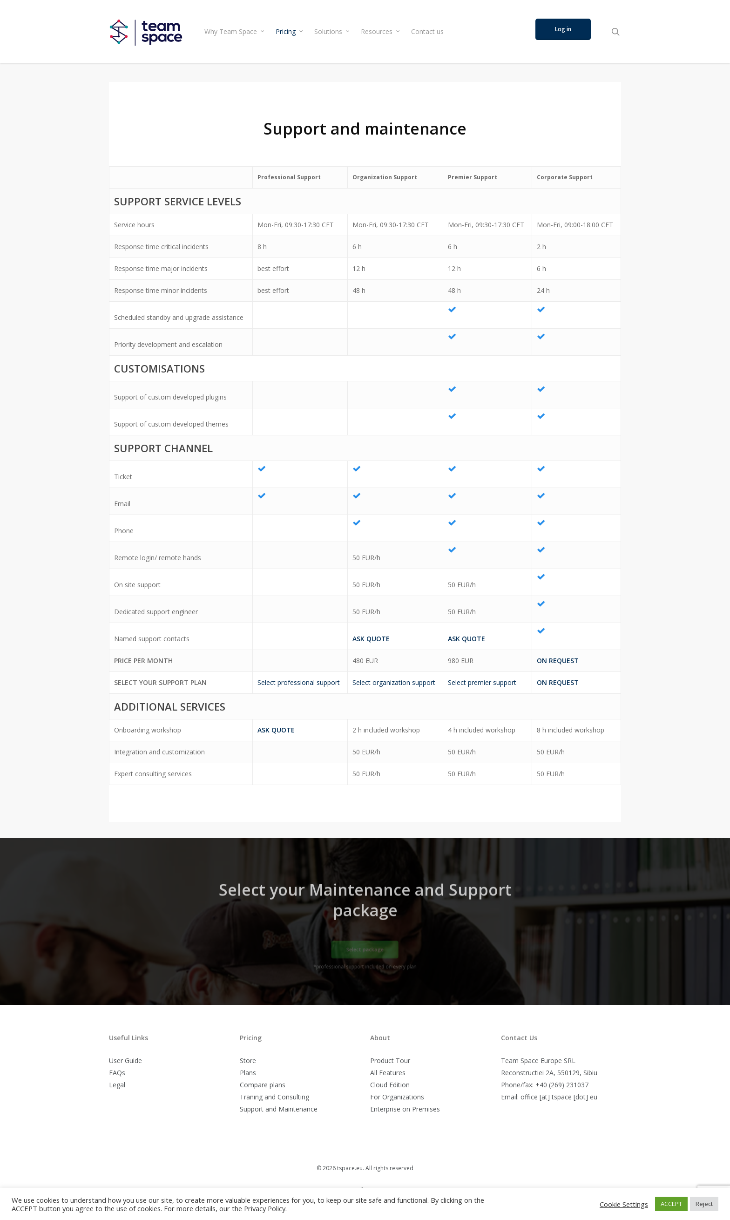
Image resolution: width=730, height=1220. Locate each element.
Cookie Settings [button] (624, 1204)
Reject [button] (704, 1204)
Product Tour (390, 1060)
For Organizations (397, 1096)
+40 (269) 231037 (561, 1084)
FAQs (117, 1072)
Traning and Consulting (274, 1096)
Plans (248, 1072)
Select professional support (298, 682)
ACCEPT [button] (671, 1204)
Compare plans (262, 1084)
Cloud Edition (390, 1084)
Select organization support (393, 682)
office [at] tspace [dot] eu (558, 1096)
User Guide (125, 1060)
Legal (117, 1084)
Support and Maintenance (279, 1109)
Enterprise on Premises (405, 1109)
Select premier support (482, 682)
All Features (388, 1072)
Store (248, 1060)
